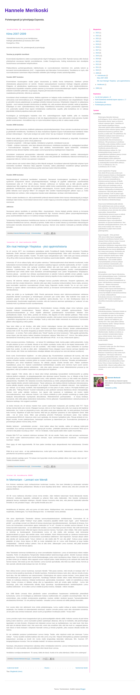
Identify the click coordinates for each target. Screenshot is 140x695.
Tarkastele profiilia (111, 388)
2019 (97, 44)
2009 (97, 73)
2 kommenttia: (36, 658)
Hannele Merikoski (26, 10)
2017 (97, 50)
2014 (97, 59)
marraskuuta (101, 75)
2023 (97, 33)
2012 (97, 64)
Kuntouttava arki (100, 102)
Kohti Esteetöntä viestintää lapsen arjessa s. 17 (110, 99)
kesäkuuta (101, 84)
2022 (97, 36)
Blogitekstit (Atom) (16, 671)
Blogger (82, 689)
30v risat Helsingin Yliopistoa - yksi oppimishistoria (36, 246)
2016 (97, 53)
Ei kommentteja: (36, 233)
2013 (97, 61)
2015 (97, 56)
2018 (97, 47)
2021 (97, 38)
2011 (97, 67)
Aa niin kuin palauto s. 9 (103, 97)
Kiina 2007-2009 (16, 33)
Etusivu (47, 668)
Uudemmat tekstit (12, 668)
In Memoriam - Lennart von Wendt (26, 479)
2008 (97, 88)
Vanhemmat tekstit (82, 668)
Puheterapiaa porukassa (103, 105)
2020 (97, 41)
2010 (97, 70)
